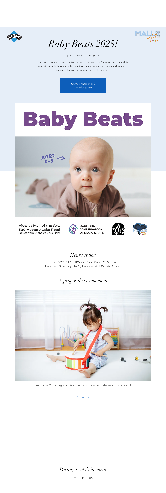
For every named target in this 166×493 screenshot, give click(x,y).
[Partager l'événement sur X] (83, 478)
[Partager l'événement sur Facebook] (75, 478)
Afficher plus (83, 397)
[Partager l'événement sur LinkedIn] (91, 478)
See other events (83, 87)
